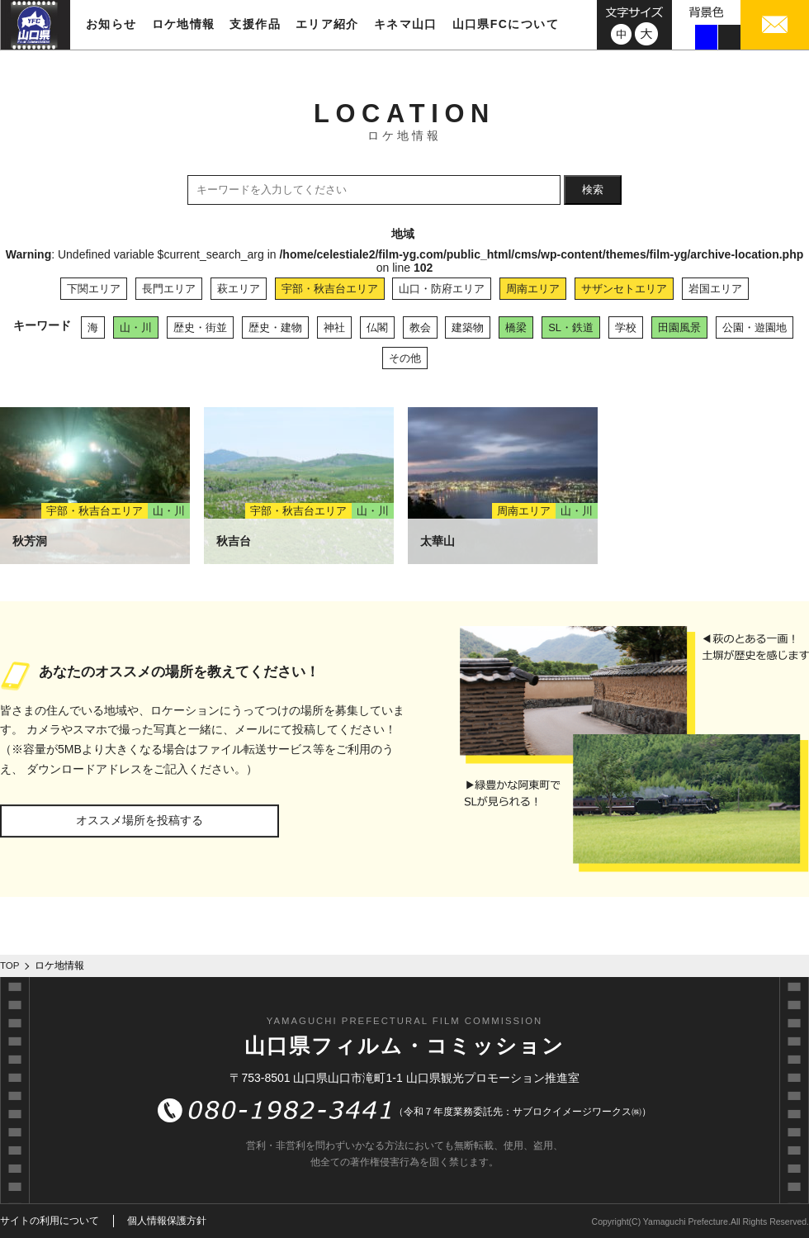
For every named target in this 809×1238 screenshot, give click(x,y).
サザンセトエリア (624, 288)
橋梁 (516, 327)
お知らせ (111, 24)
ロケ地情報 (183, 24)
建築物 (468, 327)
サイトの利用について (49, 1221)
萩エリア (238, 288)
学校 (625, 327)
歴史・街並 (200, 327)
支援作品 (255, 24)
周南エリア (533, 288)
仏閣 (377, 327)
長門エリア (169, 288)
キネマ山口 (406, 24)
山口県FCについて (505, 24)
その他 (405, 358)
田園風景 (679, 327)
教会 (420, 327)
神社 (334, 327)
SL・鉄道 (571, 327)
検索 (592, 189)
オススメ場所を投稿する (139, 820)
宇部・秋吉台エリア (329, 288)
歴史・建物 (275, 327)
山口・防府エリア (442, 288)
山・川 (136, 327)
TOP (10, 965)
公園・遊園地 (754, 327)
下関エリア (94, 288)
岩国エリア (715, 288)
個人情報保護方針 (166, 1221)
